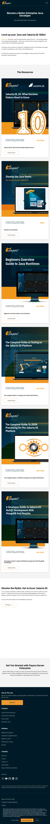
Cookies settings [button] (15, 820)
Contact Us (4, 762)
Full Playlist (9, 605)
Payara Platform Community (9, 768)
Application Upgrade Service (9, 735)
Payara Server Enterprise (8, 712)
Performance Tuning (7, 742)
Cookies (3, 805)
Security (3, 745)
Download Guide (11, 152)
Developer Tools (6, 722)
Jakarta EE (4, 39)
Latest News (4, 765)
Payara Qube (5, 719)
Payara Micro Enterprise (8, 715)
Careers (3, 758)
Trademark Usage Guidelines (9, 802)
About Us (4, 755)
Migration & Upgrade (7, 732)
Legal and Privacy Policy (8, 799)
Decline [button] (37, 820)
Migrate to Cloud (6, 738)
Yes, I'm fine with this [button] (27, 820)
